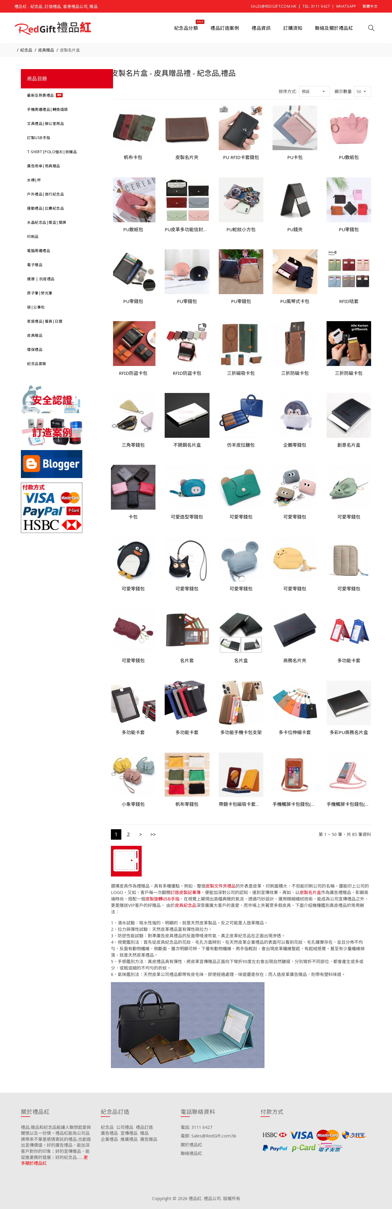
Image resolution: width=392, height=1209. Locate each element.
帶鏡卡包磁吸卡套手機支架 (241, 804)
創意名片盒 (348, 445)
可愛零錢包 (241, 517)
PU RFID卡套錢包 (241, 157)
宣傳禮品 (129, 1133)
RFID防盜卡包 (133, 373)
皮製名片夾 (186, 157)
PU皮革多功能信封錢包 (187, 229)
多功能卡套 (348, 660)
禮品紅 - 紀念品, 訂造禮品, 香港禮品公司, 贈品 (56, 6)
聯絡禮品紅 (191, 1153)
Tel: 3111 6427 (316, 6)
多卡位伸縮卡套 (295, 732)
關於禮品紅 (191, 1145)
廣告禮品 (109, 1133)
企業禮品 (109, 1139)
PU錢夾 (295, 229)
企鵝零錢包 (294, 445)
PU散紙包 (349, 157)
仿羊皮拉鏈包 (241, 445)
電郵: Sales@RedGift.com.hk (208, 1136)
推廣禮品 (129, 1139)
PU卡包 (295, 157)
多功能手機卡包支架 (241, 732)
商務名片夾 (294, 660)
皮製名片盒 (70, 50)
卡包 (133, 517)
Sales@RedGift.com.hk (273, 6)
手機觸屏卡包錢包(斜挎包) (294, 804)
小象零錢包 (133, 804)
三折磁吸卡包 (241, 373)
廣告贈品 (148, 1139)
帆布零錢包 (186, 804)
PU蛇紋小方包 (241, 229)
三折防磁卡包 (295, 373)
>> (153, 834)
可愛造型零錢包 (187, 517)
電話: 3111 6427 (196, 1127)
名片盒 (241, 660)
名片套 (187, 660)
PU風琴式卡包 (294, 301)
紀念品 (26, 50)
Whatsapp (346, 6)
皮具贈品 (46, 50)
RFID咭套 (349, 301)
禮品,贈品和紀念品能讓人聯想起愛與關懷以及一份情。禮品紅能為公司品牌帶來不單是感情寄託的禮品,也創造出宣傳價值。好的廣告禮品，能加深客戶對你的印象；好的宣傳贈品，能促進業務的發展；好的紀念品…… (56, 1142)
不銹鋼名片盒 (187, 445)
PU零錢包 (349, 229)
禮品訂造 (144, 1127)
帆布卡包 (133, 157)
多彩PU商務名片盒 (349, 732)
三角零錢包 (133, 445)
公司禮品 (124, 1127)
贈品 (144, 1133)
